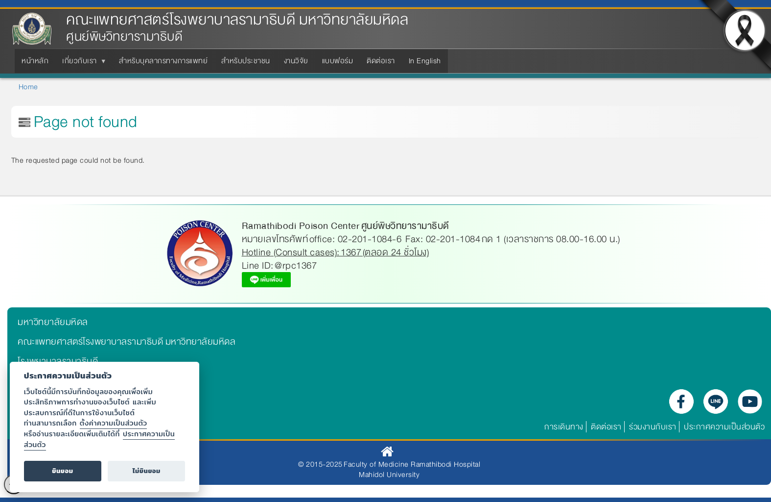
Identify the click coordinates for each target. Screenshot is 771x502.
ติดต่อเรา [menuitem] (381, 60)
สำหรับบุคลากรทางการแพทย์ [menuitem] (163, 60)
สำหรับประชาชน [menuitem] (245, 60)
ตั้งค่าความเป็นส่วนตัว (113, 422)
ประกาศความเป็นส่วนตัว (724, 427)
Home (28, 86)
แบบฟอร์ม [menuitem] (337, 60)
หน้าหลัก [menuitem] (35, 60)
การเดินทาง (564, 427)
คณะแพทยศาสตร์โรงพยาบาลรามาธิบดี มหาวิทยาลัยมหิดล (237, 20)
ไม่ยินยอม (147, 471)
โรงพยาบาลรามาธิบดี (58, 361)
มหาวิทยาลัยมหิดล (53, 322)
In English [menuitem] (425, 60)
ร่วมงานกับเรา (653, 427)
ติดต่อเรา (606, 427)
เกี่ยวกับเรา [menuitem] (81, 63)
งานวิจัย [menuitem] (296, 60)
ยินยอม (62, 471)
